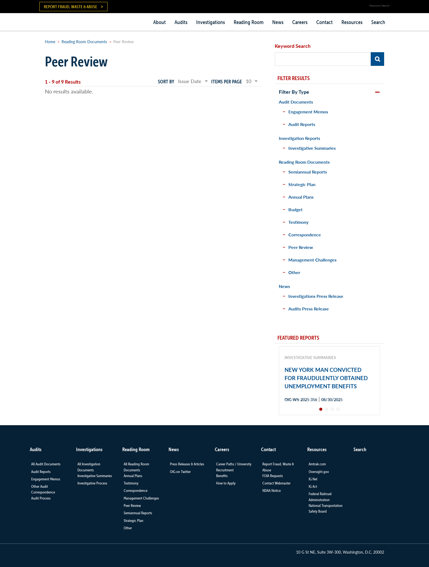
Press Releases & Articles (187, 464)
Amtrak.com (317, 464)
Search (378, 22)
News (277, 22)
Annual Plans (301, 197)
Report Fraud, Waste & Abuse (70, 6)
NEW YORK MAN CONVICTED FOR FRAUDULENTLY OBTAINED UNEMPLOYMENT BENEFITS (326, 378)
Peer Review (300, 247)
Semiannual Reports (307, 172)
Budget (295, 209)
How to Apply (226, 483)
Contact (324, 22)
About (159, 22)
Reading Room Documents (84, 41)
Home (50, 41)
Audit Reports (301, 124)
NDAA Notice (271, 490)
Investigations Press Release (315, 296)
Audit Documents (296, 102)
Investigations (210, 22)
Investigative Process (92, 483)
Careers (300, 22)
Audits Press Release (308, 308)
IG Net (313, 479)
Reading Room (248, 22)
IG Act (313, 486)
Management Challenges (312, 260)
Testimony (298, 222)
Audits (181, 22)
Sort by (166, 81)
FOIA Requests (272, 475)
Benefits (222, 475)
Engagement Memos (308, 111)
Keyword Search (293, 45)
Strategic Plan (301, 184)
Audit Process (41, 498)
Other (294, 272)
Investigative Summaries (312, 148)
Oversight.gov (319, 471)
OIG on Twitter (180, 471)
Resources (352, 22)
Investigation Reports (299, 138)
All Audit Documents (45, 464)
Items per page (226, 81)
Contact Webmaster (276, 483)
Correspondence (304, 234)
